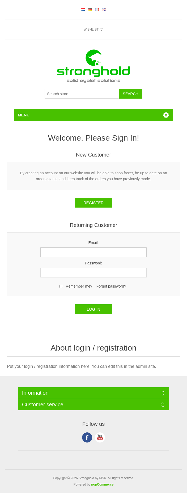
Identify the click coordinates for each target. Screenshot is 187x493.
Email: (93, 243)
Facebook (87, 437)
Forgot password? (111, 286)
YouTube (100, 437)
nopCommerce (102, 484)
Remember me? (79, 286)
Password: (93, 263)
